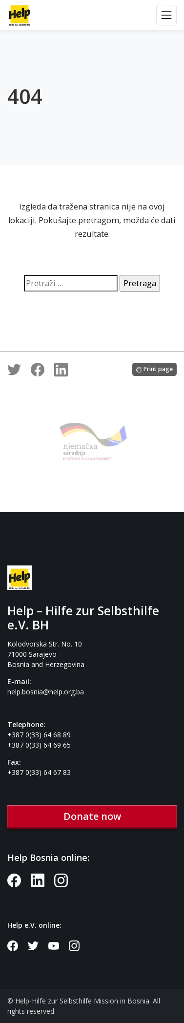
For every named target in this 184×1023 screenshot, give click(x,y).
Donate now (92, 816)
